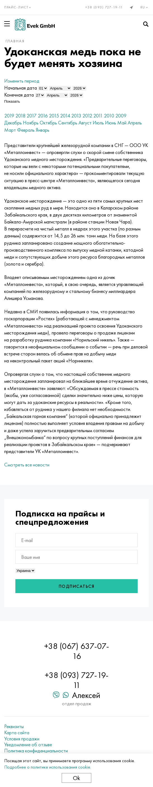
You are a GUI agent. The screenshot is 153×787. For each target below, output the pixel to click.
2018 (20, 115)
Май (121, 122)
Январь (42, 130)
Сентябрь (67, 122)
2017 (32, 115)
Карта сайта (16, 733)
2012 (87, 115)
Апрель (135, 122)
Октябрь (48, 122)
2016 (43, 115)
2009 (120, 115)
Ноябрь (31, 122)
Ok (76, 778)
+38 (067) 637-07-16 (76, 651)
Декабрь (13, 122)
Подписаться (77, 586)
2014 (65, 115)
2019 (9, 115)
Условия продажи (21, 739)
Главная (15, 41)
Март (10, 130)
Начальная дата (20, 88)
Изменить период (21, 81)
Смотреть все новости (26, 464)
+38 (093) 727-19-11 (104, 7)
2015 (54, 115)
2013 (76, 115)
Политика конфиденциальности (36, 751)
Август (85, 122)
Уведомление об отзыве (28, 745)
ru (144, 7)
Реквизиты (14, 726)
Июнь (110, 122)
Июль (98, 122)
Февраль (26, 130)
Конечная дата (19, 95)
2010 (109, 115)
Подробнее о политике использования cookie (47, 767)
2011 (98, 115)
